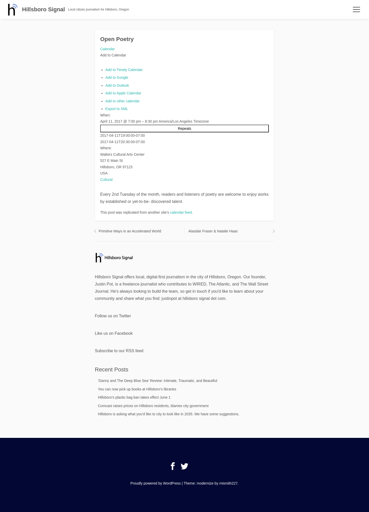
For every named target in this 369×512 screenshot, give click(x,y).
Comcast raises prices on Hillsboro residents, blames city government (153, 406)
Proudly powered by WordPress (155, 483)
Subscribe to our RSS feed (119, 351)
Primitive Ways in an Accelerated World (130, 231)
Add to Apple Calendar (123, 93)
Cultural (106, 180)
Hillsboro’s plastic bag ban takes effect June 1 (134, 397)
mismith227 (228, 483)
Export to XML (116, 109)
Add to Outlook (117, 85)
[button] (113, 55)
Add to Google (116, 77)
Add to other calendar (122, 101)
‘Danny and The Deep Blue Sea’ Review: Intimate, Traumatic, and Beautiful (157, 381)
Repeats (184, 128)
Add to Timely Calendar (124, 70)
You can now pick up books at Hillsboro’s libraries (137, 389)
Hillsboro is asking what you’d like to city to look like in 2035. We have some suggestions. (168, 414)
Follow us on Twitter (113, 316)
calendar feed (181, 212)
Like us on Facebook (114, 333)
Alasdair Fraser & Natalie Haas (213, 231)
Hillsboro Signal (43, 9)
